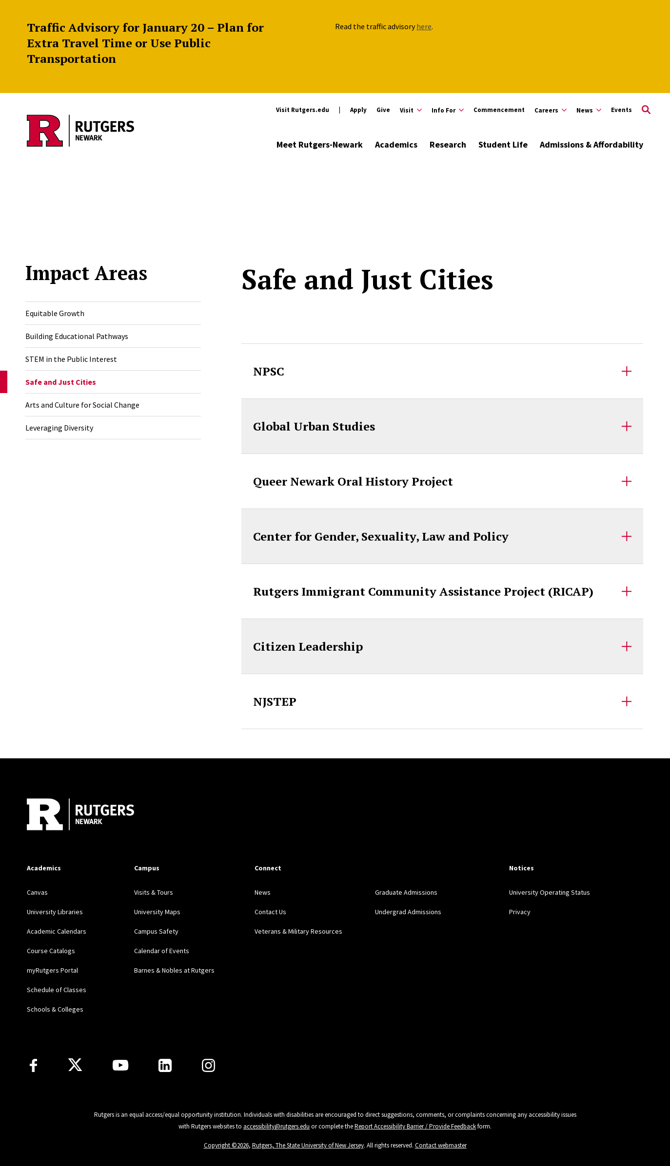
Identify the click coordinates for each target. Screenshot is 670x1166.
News (263, 892)
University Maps (157, 911)
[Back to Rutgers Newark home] (80, 130)
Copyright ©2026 (226, 1145)
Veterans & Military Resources (298, 931)
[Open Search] (646, 110)
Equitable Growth (54, 313)
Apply (358, 110)
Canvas (37, 892)
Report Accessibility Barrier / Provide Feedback (415, 1126)
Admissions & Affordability (591, 144)
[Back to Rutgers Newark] (80, 815)
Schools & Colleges (55, 1009)
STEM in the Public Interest (71, 359)
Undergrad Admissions (408, 911)
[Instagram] (208, 1065)
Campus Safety (156, 931)
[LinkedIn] (165, 1065)
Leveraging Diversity (59, 428)
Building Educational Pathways (76, 336)
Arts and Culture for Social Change (82, 405)
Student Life (503, 144)
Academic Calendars (56, 931)
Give (383, 110)
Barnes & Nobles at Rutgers (174, 970)
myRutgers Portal (52, 970)
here (424, 26)
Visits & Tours (153, 892)
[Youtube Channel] (120, 1065)
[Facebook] (33, 1065)
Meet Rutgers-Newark (319, 144)
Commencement (499, 110)
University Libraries (55, 911)
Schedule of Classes (56, 989)
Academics (396, 144)
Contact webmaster (441, 1145)
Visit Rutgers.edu (302, 110)
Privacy (520, 911)
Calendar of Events (161, 950)
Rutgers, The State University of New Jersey (308, 1145)
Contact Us (270, 911)
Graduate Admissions (406, 892)
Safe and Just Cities (60, 382)
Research (448, 144)
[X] (75, 1065)
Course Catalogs (51, 950)
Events (621, 110)
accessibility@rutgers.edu (276, 1126)
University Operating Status (549, 892)
